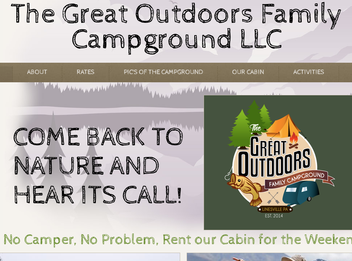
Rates (85, 72)
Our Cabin (248, 72)
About (37, 72)
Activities (308, 72)
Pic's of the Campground (163, 72)
